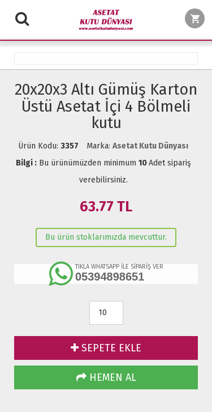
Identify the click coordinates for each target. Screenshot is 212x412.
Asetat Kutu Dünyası (150, 146)
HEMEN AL (106, 377)
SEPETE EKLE (106, 348)
